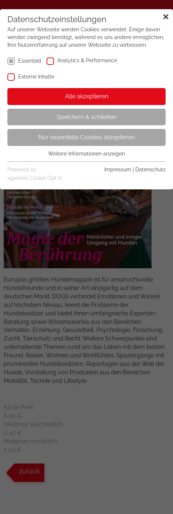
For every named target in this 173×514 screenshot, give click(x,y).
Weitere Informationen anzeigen (86, 154)
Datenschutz (150, 169)
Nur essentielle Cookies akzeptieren (86, 137)
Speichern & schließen (86, 116)
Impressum (117, 169)
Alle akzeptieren (86, 96)
